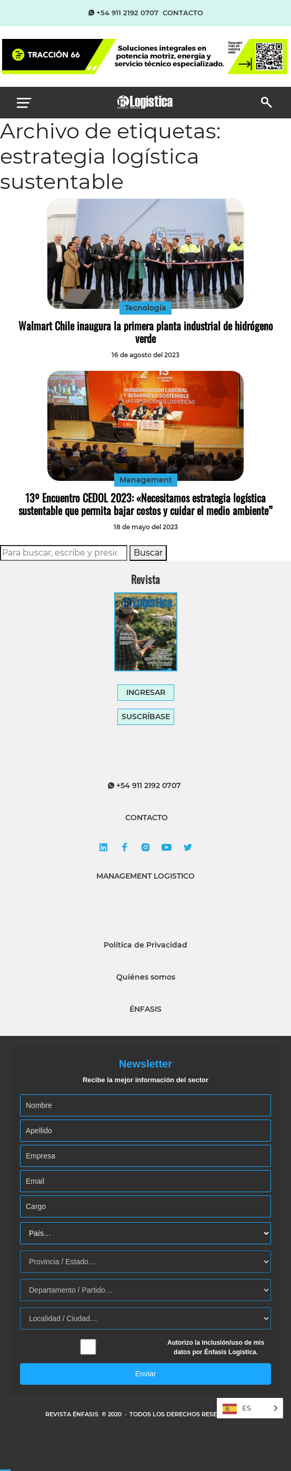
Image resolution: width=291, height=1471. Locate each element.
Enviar (145, 1373)
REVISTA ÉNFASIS (72, 1414)
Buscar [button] (148, 553)
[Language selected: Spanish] (250, 1408)
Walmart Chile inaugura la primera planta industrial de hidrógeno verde (145, 332)
